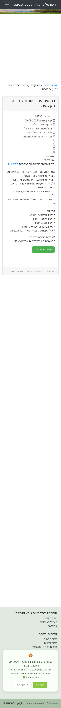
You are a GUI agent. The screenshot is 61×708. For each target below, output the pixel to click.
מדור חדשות (50, 639)
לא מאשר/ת (22, 685)
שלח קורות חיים (43, 249)
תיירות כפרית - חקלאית (44, 646)
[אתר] (53, 152)
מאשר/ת (40, 685)
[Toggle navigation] (7, 4)
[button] (12, 692)
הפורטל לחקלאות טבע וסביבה (35, 5)
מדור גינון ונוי (50, 642)
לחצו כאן (13, 164)
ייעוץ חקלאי (50, 618)
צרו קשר (52, 626)
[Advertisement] (30, 48)
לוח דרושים (51, 85)
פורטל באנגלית (48, 622)
